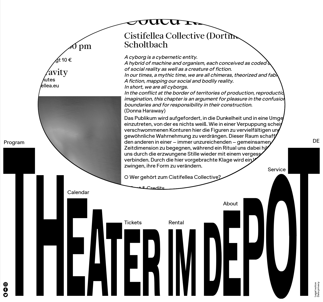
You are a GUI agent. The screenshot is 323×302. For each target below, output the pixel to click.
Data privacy (318, 289)
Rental (176, 222)
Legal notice (315, 289)
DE (316, 141)
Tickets (133, 222)
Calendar (78, 192)
